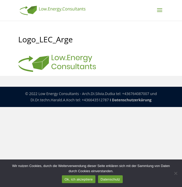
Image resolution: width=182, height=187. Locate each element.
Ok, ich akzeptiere (78, 179)
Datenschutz (110, 179)
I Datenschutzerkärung (131, 99)
